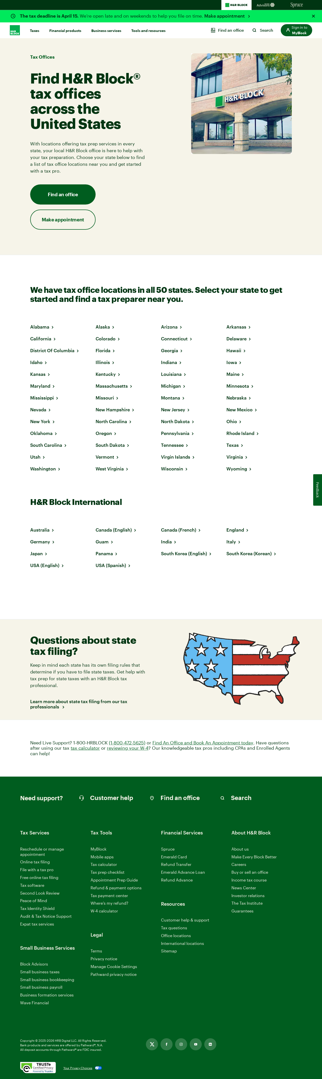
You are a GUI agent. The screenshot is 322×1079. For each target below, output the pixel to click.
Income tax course (249, 879)
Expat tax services (37, 924)
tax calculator (85, 748)
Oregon (104, 433)
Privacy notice (104, 958)
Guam (102, 541)
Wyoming (236, 468)
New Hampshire (113, 409)
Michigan (171, 386)
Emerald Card (174, 856)
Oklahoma (41, 433)
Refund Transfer (176, 864)
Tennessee (172, 445)
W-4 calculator (104, 910)
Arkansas (236, 327)
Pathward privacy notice (114, 974)
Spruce (168, 849)
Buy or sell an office (249, 872)
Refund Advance (177, 879)
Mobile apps (102, 856)
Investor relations (248, 895)
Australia (40, 530)
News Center (243, 887)
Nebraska (236, 398)
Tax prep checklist (108, 872)
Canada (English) (114, 530)
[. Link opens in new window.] (38, 1068)
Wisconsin (172, 468)
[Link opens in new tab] (152, 1044)
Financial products (65, 30)
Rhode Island (240, 433)
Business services (106, 30)
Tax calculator (104, 864)
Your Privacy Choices (77, 1068)
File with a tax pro (37, 869)
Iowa (231, 362)
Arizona (169, 327)
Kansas (38, 374)
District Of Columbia (52, 350)
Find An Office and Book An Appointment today (202, 742)
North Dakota (175, 421)
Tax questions (174, 927)
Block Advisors (34, 964)
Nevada (38, 409)
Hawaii (233, 350)
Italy (231, 541)
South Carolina (46, 445)
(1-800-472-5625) (127, 742)
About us (240, 849)
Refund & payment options (116, 887)
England (235, 530)
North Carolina (111, 421)
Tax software (32, 885)
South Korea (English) (184, 553)
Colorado (105, 338)
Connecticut (174, 338)
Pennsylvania (175, 433)
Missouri (105, 398)
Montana (170, 398)
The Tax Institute (247, 903)
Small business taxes (40, 971)
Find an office (63, 194)
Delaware (236, 338)
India (166, 541)
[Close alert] (313, 16)
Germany (40, 541)
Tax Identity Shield (37, 908)
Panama (104, 553)
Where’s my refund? (109, 903)
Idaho (36, 362)
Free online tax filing (39, 877)
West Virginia (110, 468)
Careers (238, 864)
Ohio (231, 421)
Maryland (40, 386)
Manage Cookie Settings (114, 966)
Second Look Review (40, 893)
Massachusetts (112, 386)
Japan (36, 553)
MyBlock (98, 849)
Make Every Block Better (254, 856)
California (40, 338)
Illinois (103, 362)
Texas (232, 445)
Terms (96, 950)
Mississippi (42, 398)
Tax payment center (109, 895)
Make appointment (225, 16)
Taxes (34, 30)
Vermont (105, 457)
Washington (43, 468)
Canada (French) (178, 530)
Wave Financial (34, 1003)
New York (40, 421)
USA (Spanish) (111, 565)
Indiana (169, 362)
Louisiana (171, 374)
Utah (35, 457)
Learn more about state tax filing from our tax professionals (78, 704)
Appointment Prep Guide (114, 879)
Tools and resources (148, 30)
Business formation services (47, 994)
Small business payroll (41, 987)
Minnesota (237, 386)
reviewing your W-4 (127, 748)
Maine (232, 374)
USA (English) (44, 565)
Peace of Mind (33, 900)
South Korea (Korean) (249, 553)
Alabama (39, 327)
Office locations (176, 935)
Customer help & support (185, 920)
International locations (182, 943)
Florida (103, 350)
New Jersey (173, 409)
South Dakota (110, 445)
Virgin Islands (175, 457)
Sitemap (169, 951)
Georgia (169, 350)
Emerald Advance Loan (183, 872)
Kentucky (106, 374)
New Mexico (239, 409)
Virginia (234, 457)
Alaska (103, 327)
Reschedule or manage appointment (42, 852)
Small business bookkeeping (47, 979)
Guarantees (242, 910)
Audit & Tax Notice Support (46, 916)
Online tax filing (35, 861)
